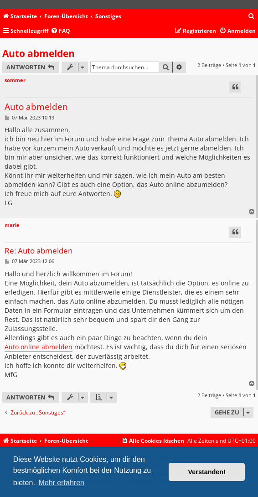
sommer (15, 80)
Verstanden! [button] (207, 472)
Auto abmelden (38, 53)
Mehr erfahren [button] (61, 483)
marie (12, 225)
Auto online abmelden (38, 346)
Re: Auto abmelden (38, 251)
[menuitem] (252, 16)
